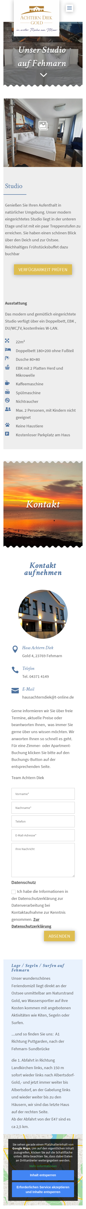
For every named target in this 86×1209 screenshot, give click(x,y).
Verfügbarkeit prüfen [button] (43, 269)
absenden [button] (59, 936)
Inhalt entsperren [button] (43, 1175)
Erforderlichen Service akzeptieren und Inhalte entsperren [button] (43, 1189)
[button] (69, 11)
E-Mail (28, 689)
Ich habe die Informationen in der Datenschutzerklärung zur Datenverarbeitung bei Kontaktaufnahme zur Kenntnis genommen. (39, 909)
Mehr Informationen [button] (43, 1166)
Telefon (28, 668)
